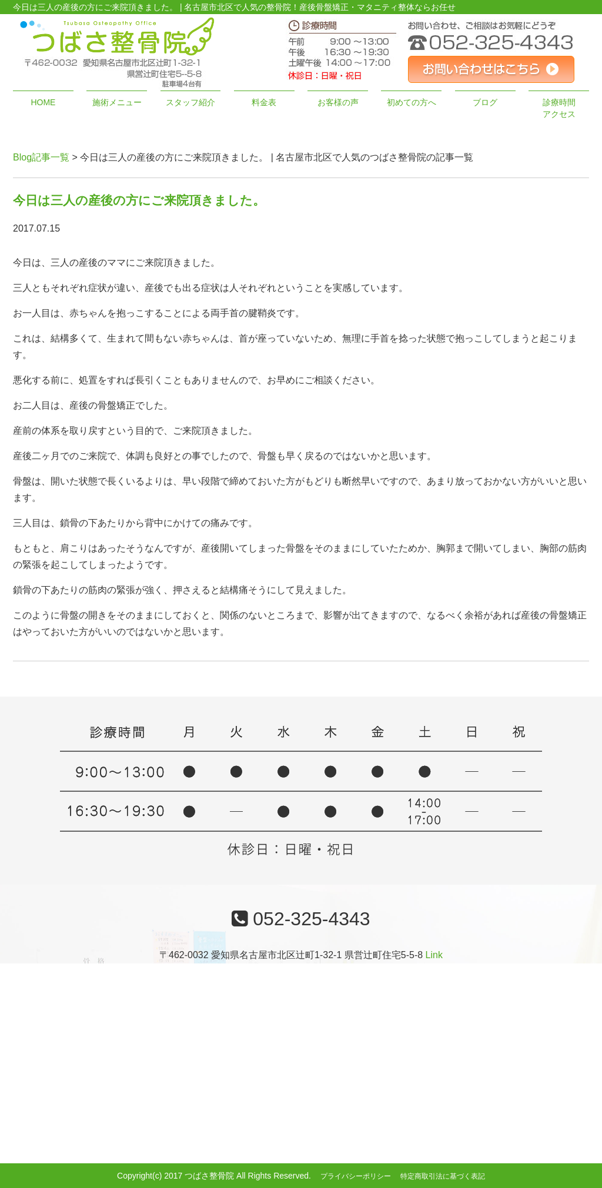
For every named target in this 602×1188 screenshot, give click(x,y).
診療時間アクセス (559, 108)
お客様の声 (338, 102)
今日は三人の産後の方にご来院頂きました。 (139, 200)
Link (434, 955)
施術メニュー (117, 102)
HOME (43, 102)
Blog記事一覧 (41, 157)
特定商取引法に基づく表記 (442, 1176)
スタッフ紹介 (190, 102)
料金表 (264, 102)
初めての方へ (411, 102)
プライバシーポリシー (355, 1176)
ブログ (485, 102)
